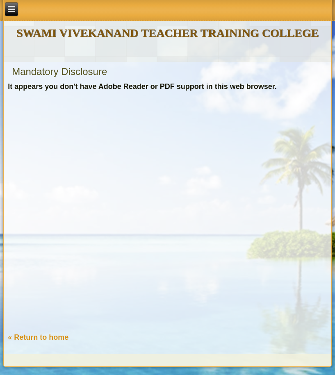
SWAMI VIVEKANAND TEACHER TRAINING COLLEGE (167, 33)
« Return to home (38, 337)
